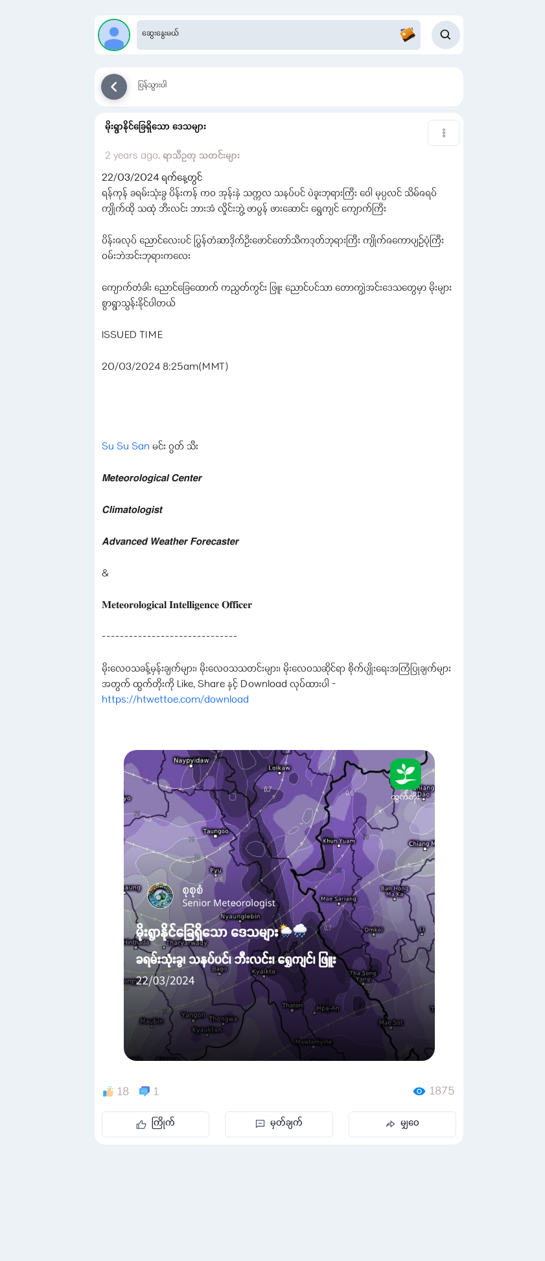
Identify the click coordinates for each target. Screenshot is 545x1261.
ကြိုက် (155, 1123)
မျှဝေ (402, 1123)
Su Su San (126, 447)
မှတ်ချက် (279, 1123)
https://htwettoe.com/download (175, 701)
